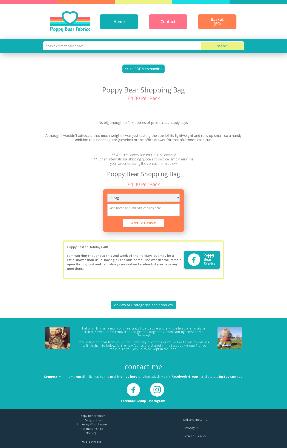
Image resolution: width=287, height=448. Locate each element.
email (80, 376)
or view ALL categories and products (143, 305)
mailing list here (123, 376)
